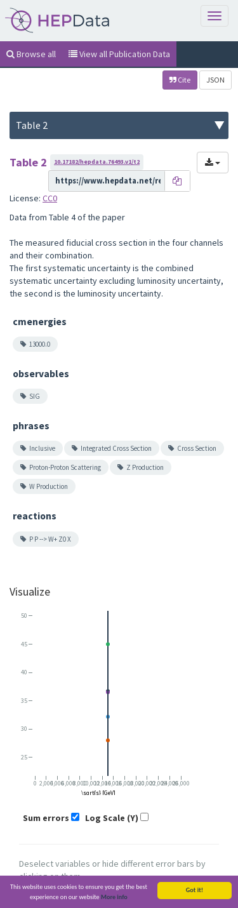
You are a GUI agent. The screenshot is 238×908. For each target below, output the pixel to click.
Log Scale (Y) (111, 818)
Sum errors (46, 818)
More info (114, 897)
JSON (215, 79)
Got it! (194, 890)
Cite (179, 79)
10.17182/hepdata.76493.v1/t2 (97, 161)
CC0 (50, 198)
